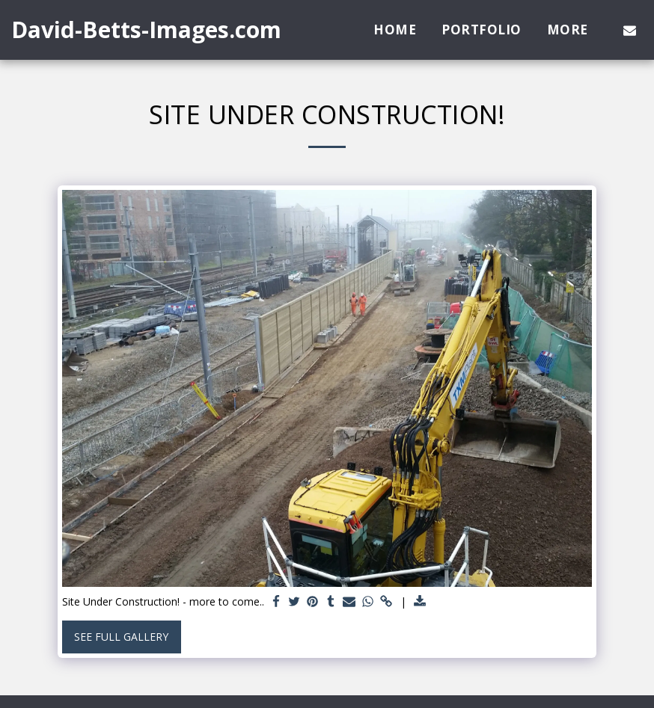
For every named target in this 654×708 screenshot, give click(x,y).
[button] (629, 30)
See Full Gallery (121, 636)
